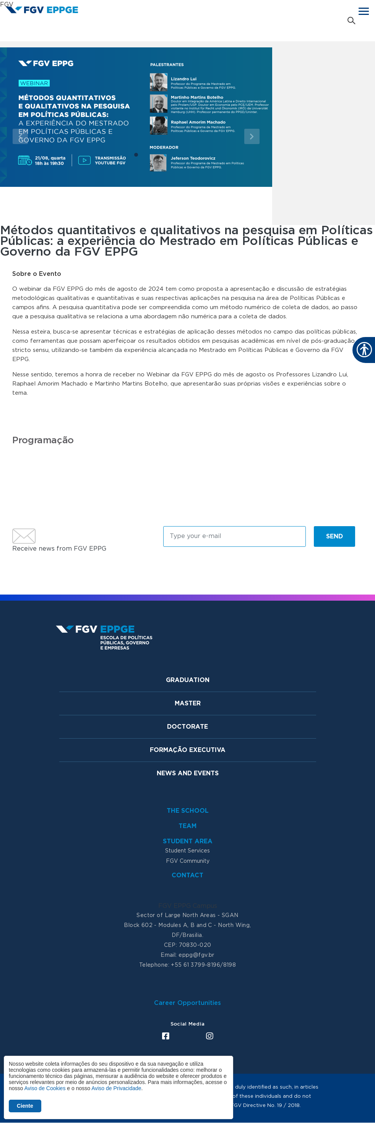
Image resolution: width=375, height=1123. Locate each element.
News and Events (188, 773)
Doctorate (187, 727)
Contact (187, 875)
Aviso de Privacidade (116, 1088)
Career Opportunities (187, 1003)
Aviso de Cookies (44, 1088)
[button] (20, 136)
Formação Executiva (188, 750)
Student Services (187, 851)
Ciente (25, 1106)
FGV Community (187, 861)
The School (188, 811)
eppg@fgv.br (196, 955)
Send (334, 536)
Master (188, 703)
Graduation (187, 680)
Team (187, 826)
